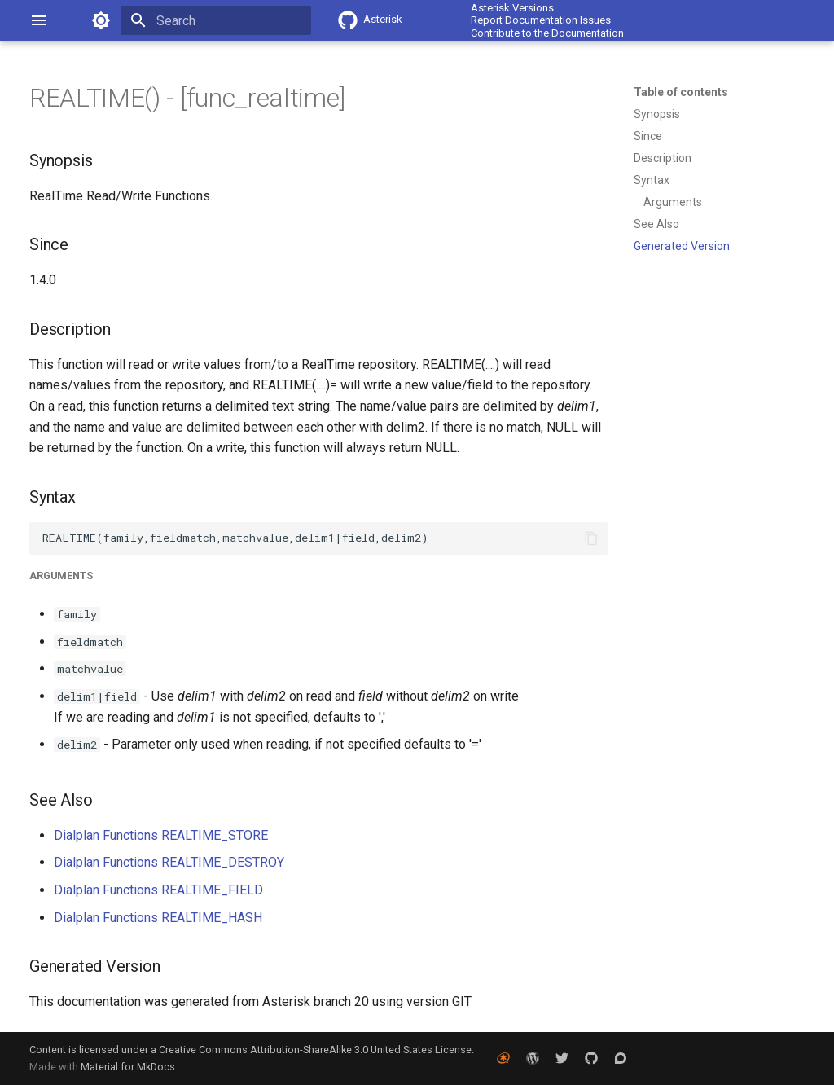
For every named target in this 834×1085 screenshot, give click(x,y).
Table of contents (681, 92)
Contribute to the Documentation (547, 33)
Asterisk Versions (512, 8)
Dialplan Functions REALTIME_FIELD (158, 890)
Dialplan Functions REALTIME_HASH (158, 917)
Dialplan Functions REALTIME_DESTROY (169, 862)
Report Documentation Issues (541, 20)
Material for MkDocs (128, 1067)
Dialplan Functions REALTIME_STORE (161, 835)
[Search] (216, 20)
